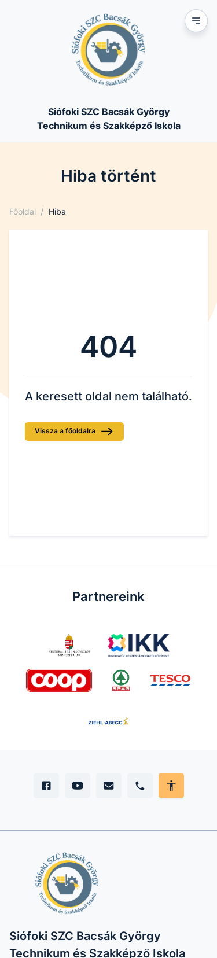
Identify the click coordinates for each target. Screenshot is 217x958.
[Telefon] (140, 785)
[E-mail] (109, 785)
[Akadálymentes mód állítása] (171, 785)
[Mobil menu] (196, 20)
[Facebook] (46, 785)
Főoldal (22, 211)
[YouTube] (77, 785)
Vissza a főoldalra (74, 432)
